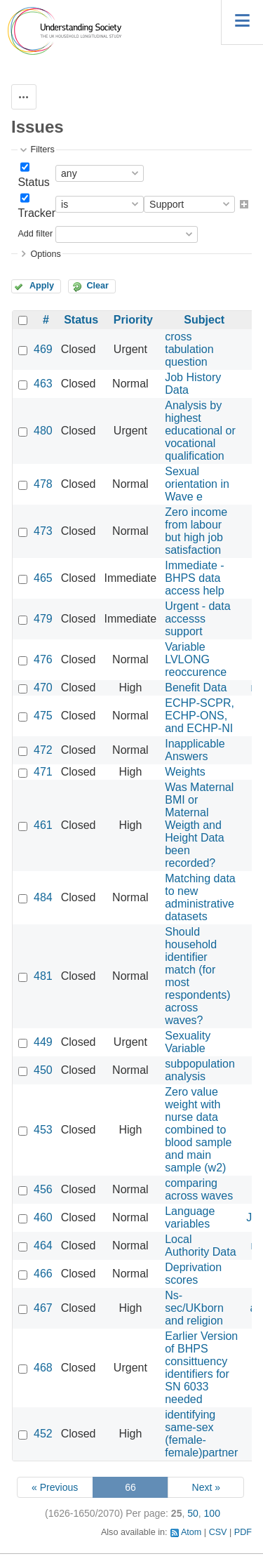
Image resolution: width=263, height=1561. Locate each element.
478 (43, 484)
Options (45, 254)
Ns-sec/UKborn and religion (194, 1308)
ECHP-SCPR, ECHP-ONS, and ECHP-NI (199, 715)
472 (43, 750)
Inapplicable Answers (194, 750)
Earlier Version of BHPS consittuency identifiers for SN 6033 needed (201, 1367)
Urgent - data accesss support (197, 618)
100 (212, 1513)
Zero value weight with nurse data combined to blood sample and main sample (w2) (198, 1130)
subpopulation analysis (200, 1070)
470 (43, 687)
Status (33, 182)
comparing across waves (199, 1189)
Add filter (35, 234)
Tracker (36, 213)
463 (43, 384)
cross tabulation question (189, 349)
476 (43, 659)
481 (43, 976)
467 (43, 1308)
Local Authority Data (200, 1245)
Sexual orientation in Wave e (197, 484)
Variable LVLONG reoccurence (196, 659)
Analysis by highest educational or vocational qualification (200, 430)
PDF (243, 1532)
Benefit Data (196, 687)
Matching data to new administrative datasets (200, 897)
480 (43, 431)
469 (43, 349)
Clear (97, 286)
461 (43, 825)
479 (43, 619)
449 (43, 1042)
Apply (41, 286)
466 (43, 1274)
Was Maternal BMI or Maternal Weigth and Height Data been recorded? (199, 825)
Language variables (190, 1217)
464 (43, 1245)
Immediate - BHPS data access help (194, 578)
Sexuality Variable (187, 1042)
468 (43, 1368)
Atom (191, 1532)
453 (43, 1130)
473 (43, 531)
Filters (42, 149)
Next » (206, 1487)
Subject (204, 320)
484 (43, 897)
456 (43, 1189)
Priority (133, 320)
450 (43, 1070)
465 (43, 578)
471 (43, 772)
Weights (185, 772)
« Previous (55, 1487)
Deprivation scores (193, 1273)
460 (43, 1217)
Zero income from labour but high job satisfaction (196, 531)
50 (192, 1513)
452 (43, 1434)
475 (43, 716)
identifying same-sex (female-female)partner (201, 1434)
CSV (218, 1532)
